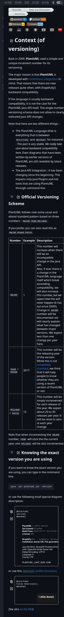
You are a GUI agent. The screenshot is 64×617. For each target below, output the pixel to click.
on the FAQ (26, 612)
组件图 (45, 2)
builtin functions (39, 572)
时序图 (8, 2)
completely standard (44, 366)
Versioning (19, 13)
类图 (26, 2)
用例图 (18, 2)
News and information (39, 9)
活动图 (35, 2)
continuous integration (43, 79)
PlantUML (16, 9)
